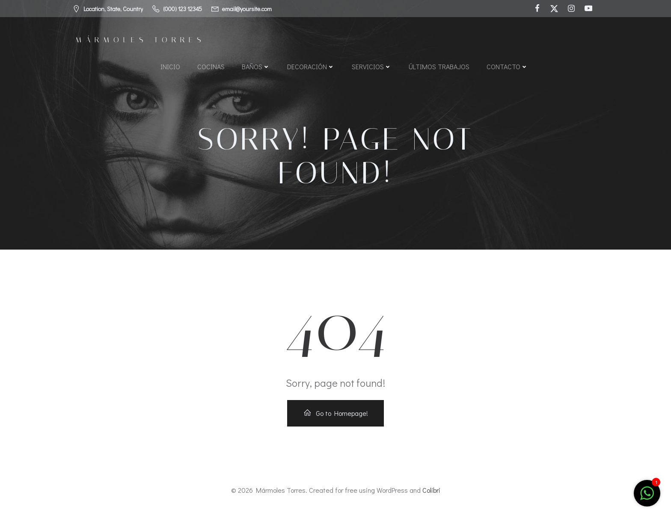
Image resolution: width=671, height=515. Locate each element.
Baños (256, 66)
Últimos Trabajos (439, 66)
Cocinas (211, 66)
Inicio (170, 66)
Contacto (507, 66)
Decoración (311, 66)
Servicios (372, 66)
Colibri (431, 490)
